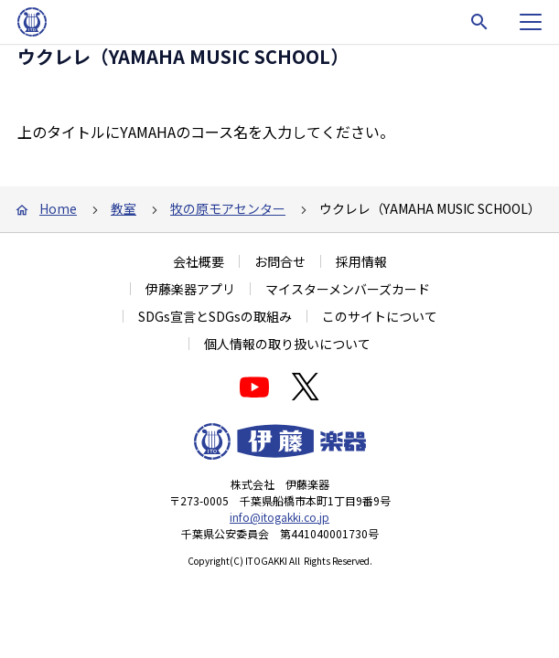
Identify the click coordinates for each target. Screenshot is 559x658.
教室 (123, 208)
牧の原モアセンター (227, 208)
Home (58, 208)
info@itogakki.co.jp (279, 517)
